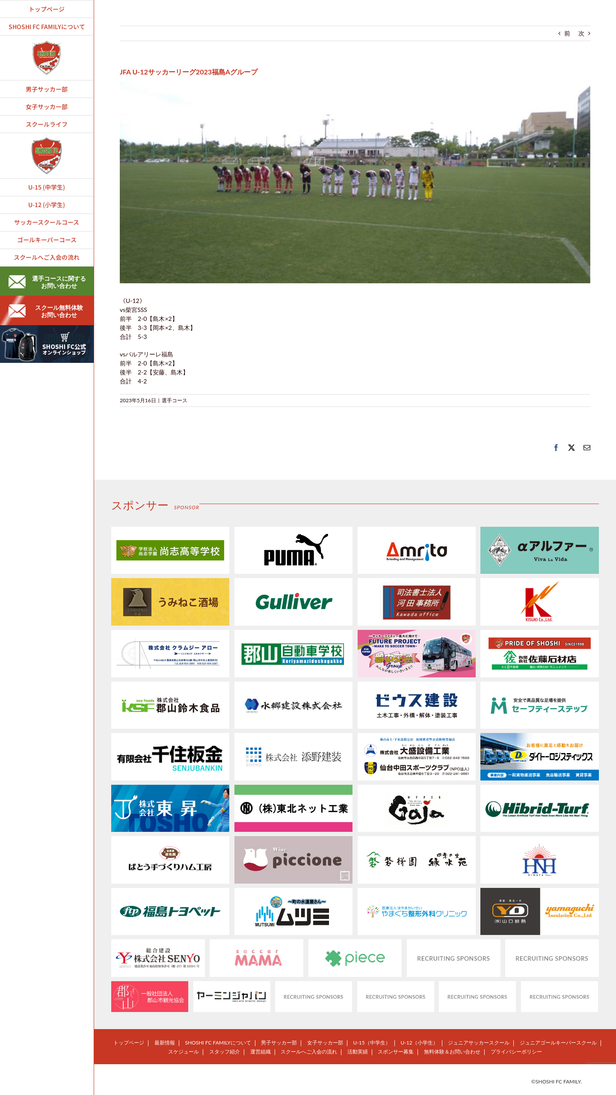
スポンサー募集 (396, 1051)
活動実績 (357, 1051)
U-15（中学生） (372, 1042)
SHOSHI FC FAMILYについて (218, 1042)
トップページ (128, 1042)
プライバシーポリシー (516, 1051)
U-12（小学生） (419, 1042)
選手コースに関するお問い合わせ (47, 282)
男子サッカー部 (279, 1042)
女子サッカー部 (325, 1042)
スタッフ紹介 (224, 1051)
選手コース (174, 400)
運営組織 (260, 1051)
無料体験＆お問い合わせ (452, 1051)
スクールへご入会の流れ (309, 1051)
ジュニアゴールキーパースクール (558, 1042)
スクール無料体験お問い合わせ (46, 311)
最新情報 (164, 1042)
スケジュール (183, 1051)
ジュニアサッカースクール (478, 1042)
